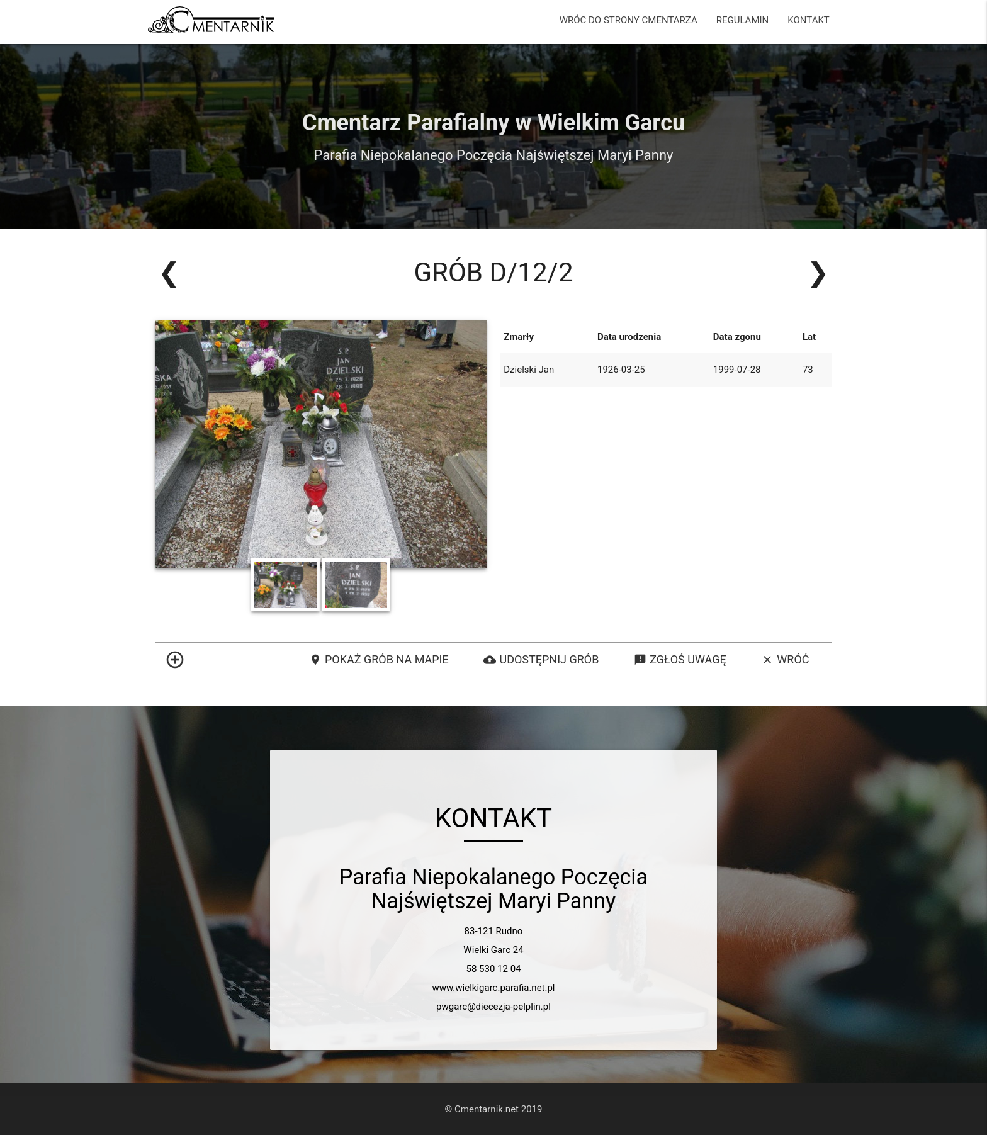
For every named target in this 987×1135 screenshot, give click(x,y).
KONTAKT (808, 20)
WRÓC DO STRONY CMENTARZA (628, 20)
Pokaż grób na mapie (379, 659)
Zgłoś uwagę (680, 659)
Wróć (785, 659)
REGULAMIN (742, 20)
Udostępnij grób (541, 659)
